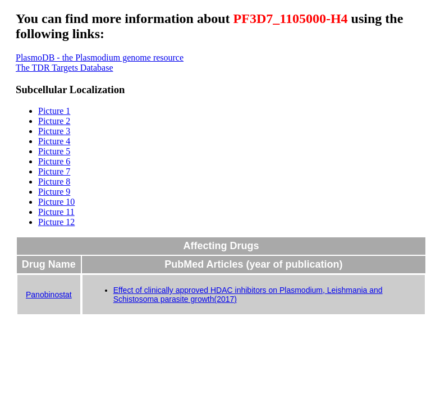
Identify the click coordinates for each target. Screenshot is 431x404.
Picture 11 (56, 212)
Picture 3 (54, 131)
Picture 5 (54, 151)
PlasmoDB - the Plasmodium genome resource (100, 57)
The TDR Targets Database (64, 67)
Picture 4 (54, 141)
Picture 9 (54, 191)
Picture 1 (54, 111)
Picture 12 (56, 222)
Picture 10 (56, 201)
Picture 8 (54, 181)
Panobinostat (49, 294)
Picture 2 (54, 121)
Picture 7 (54, 171)
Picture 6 (54, 161)
